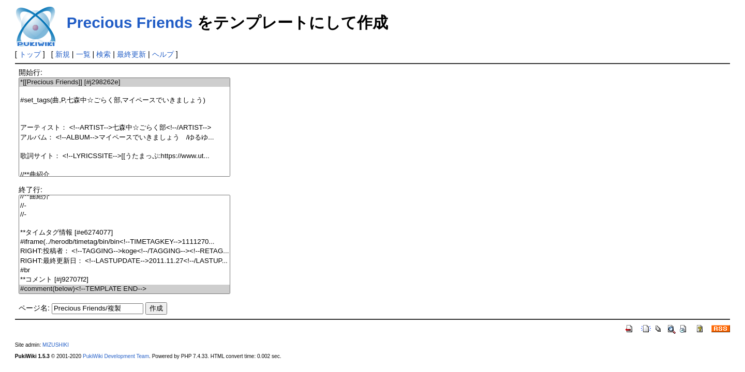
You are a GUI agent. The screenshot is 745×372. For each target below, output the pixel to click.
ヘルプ (163, 54)
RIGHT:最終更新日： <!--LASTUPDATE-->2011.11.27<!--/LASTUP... (124, 261)
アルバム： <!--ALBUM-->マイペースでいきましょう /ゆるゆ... (124, 138)
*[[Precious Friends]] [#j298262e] (124, 82)
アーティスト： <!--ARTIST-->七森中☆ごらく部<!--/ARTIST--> (124, 128)
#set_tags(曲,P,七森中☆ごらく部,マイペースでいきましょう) (124, 100)
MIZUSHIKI (55, 345)
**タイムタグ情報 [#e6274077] (124, 233)
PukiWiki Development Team (116, 356)
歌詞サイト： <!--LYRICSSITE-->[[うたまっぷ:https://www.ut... (124, 156)
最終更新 (131, 54)
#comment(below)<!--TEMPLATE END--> (124, 289)
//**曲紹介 (124, 175)
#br (124, 270)
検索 (103, 54)
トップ (30, 54)
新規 (62, 54)
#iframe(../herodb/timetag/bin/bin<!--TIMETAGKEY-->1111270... (124, 242)
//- (124, 206)
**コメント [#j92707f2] (124, 280)
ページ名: (34, 308)
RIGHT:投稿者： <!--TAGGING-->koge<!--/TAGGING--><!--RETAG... (124, 251)
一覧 (83, 54)
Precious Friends (129, 22)
